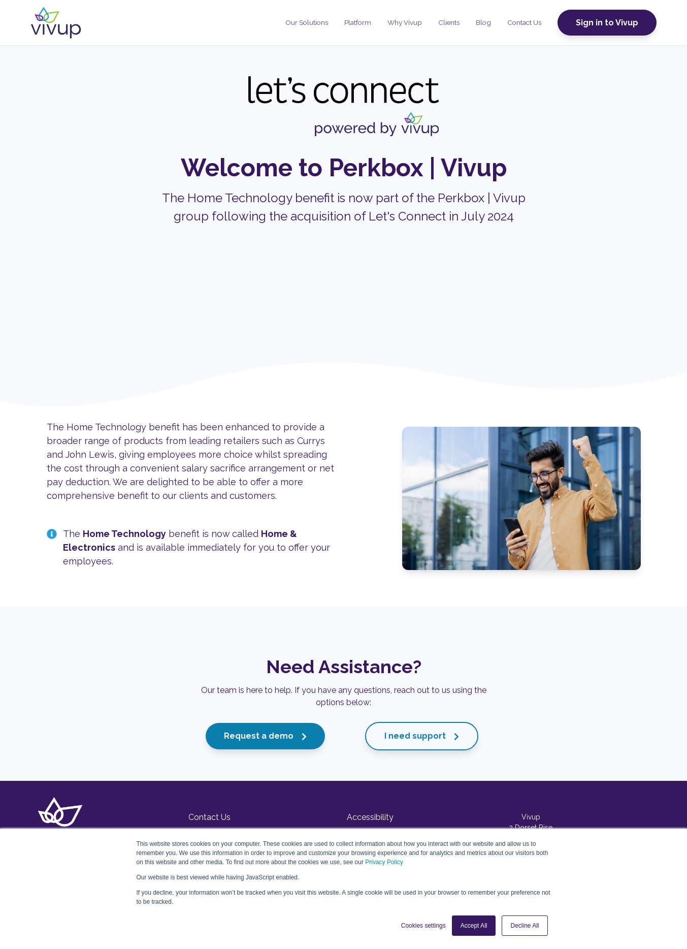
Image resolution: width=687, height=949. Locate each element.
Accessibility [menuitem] (370, 817)
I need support (421, 736)
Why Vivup (404, 22)
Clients (449, 22)
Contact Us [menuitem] (209, 817)
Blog (483, 22)
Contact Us (524, 22)
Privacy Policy (384, 862)
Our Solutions (306, 22)
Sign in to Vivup (607, 22)
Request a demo (265, 736)
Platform (357, 22)
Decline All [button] (524, 925)
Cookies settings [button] (423, 925)
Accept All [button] (474, 925)
